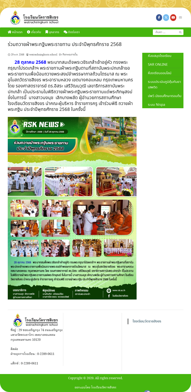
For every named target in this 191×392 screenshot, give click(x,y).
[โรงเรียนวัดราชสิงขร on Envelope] (180, 17)
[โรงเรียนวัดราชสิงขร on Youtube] (173, 17)
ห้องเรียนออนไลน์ (159, 73)
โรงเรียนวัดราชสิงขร (147, 321)
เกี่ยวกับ (34, 32)
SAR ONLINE (158, 64)
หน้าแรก (15, 32)
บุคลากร (52, 32)
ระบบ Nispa (156, 104)
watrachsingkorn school (43, 55)
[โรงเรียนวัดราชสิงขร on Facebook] (159, 17)
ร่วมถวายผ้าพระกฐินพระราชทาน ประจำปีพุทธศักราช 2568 (65, 44)
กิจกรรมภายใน (70, 55)
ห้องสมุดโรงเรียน (159, 56)
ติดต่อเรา (72, 32)
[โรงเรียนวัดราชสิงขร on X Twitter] (166, 17)
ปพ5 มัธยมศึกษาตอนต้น (164, 96)
